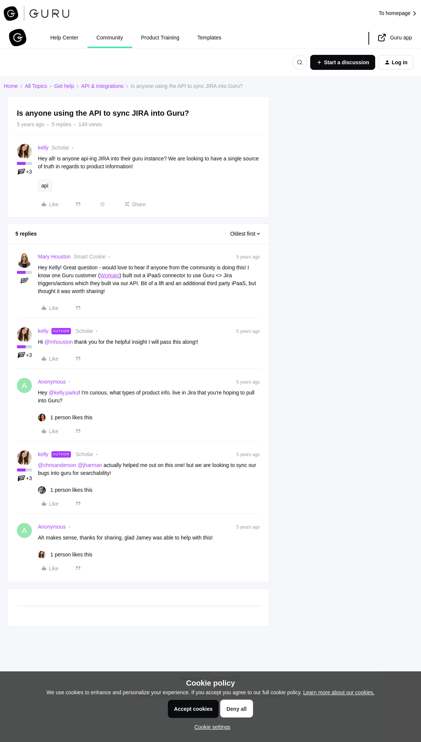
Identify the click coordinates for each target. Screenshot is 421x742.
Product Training (160, 38)
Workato (109, 275)
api (44, 186)
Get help (64, 86)
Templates (209, 38)
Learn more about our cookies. (338, 692)
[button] (342, 62)
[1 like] (65, 418)
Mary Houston (54, 257)
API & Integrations (102, 86)
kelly (43, 148)
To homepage (398, 13)
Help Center (64, 38)
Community (110, 38)
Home (11, 86)
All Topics (36, 86)
